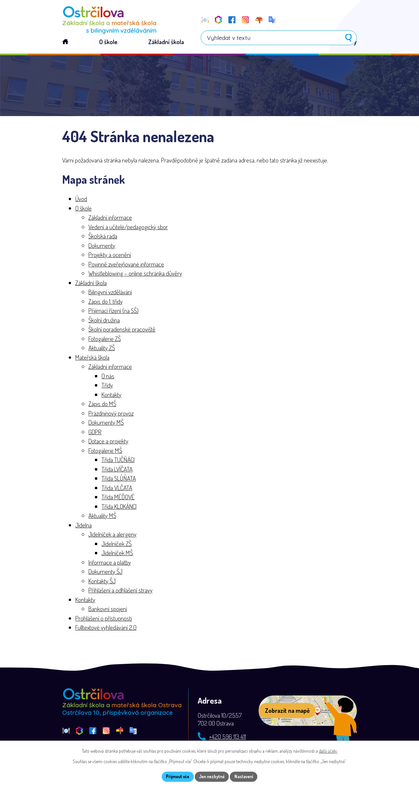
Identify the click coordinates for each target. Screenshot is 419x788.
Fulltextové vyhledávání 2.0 (106, 628)
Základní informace (110, 218)
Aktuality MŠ (102, 516)
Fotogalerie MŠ (105, 451)
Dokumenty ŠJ (105, 572)
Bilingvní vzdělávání (110, 293)
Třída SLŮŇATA (118, 479)
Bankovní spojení (107, 610)
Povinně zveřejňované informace (126, 265)
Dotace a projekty (108, 442)
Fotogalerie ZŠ (104, 339)
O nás (107, 377)
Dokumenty (101, 246)
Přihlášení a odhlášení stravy (120, 591)
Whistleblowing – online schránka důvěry (135, 274)
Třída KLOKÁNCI (119, 507)
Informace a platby (109, 563)
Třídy (107, 386)
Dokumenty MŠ (106, 423)
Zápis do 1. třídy (105, 302)
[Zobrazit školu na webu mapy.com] (308, 712)
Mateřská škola (92, 358)
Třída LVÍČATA (117, 470)
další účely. (328, 750)
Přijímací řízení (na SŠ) (113, 311)
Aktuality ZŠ (101, 349)
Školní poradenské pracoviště (121, 330)
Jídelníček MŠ (117, 554)
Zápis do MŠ (102, 405)
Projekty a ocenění (109, 255)
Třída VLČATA (116, 489)
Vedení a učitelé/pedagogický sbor (128, 228)
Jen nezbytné (212, 776)
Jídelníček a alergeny (112, 535)
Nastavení (247, 776)
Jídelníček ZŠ (116, 544)
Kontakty (111, 395)
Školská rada (102, 237)
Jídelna (83, 526)
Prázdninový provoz (111, 414)
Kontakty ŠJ (102, 582)
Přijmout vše (174, 776)
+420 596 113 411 (227, 737)
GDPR (94, 433)
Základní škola (91, 284)
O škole (83, 209)
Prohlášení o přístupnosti (103, 619)
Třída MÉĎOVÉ (118, 498)
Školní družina (104, 321)
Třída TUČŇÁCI (118, 460)
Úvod (81, 200)
